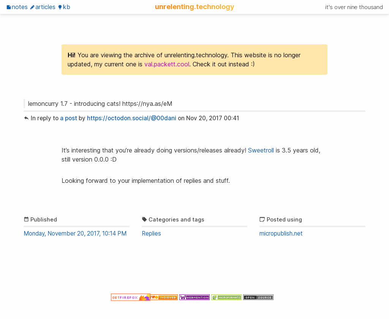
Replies (151, 233)
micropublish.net (281, 233)
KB (63, 7)
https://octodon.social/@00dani (131, 118)
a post (68, 118)
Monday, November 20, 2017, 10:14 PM (75, 233)
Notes (17, 7)
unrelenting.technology (194, 6)
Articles (42, 7)
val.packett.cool (166, 64)
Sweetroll (261, 150)
